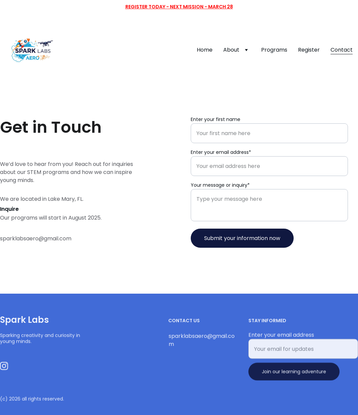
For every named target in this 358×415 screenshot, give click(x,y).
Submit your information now (242, 238)
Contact (342, 50)
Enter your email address (281, 337)
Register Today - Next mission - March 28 (179, 6)
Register (309, 50)
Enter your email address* (221, 152)
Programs (274, 50)
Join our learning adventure (294, 374)
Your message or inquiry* (220, 185)
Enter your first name (215, 119)
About (231, 50)
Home (205, 50)
